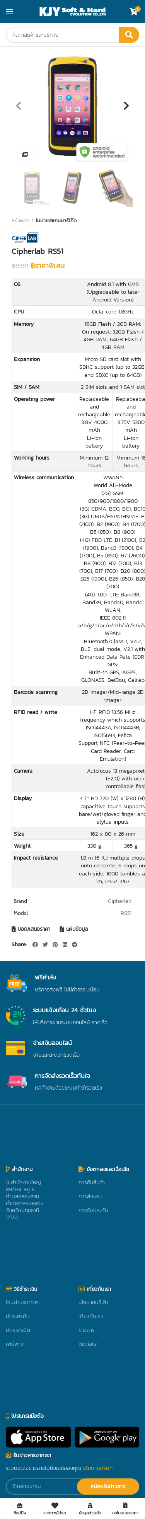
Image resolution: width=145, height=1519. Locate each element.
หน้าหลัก (20, 220)
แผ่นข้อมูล (77, 929)
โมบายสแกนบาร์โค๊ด (56, 220)
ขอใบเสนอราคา (34, 929)
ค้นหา (129, 35)
